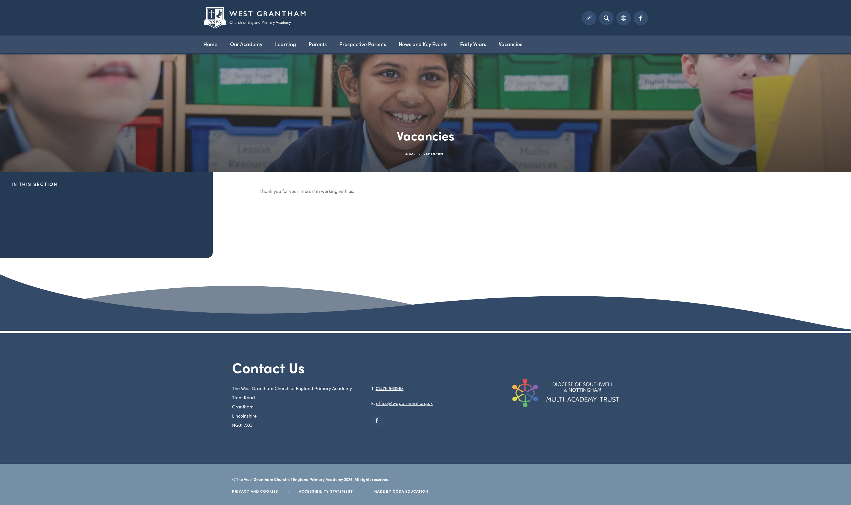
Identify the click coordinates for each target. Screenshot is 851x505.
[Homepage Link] (254, 27)
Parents (318, 44)
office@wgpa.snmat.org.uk (404, 403)
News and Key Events (423, 44)
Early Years (473, 44)
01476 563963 (390, 388)
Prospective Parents (362, 44)
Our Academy (246, 44)
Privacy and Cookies (255, 491)
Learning (285, 44)
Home (210, 44)
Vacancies (510, 44)
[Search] (606, 18)
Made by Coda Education (400, 491)
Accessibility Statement (326, 491)
